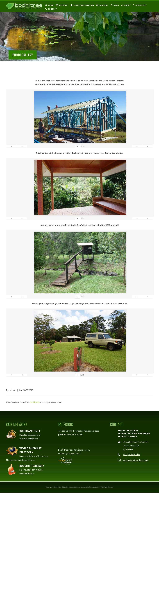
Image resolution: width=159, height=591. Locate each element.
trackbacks (34, 402)
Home (49, 5)
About (126, 5)
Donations (139, 5)
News (115, 5)
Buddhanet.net (29, 431)
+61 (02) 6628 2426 (131, 454)
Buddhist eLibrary (31, 466)
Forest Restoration (82, 5)
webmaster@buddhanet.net (135, 460)
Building (102, 5)
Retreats (62, 5)
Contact (51, 9)
